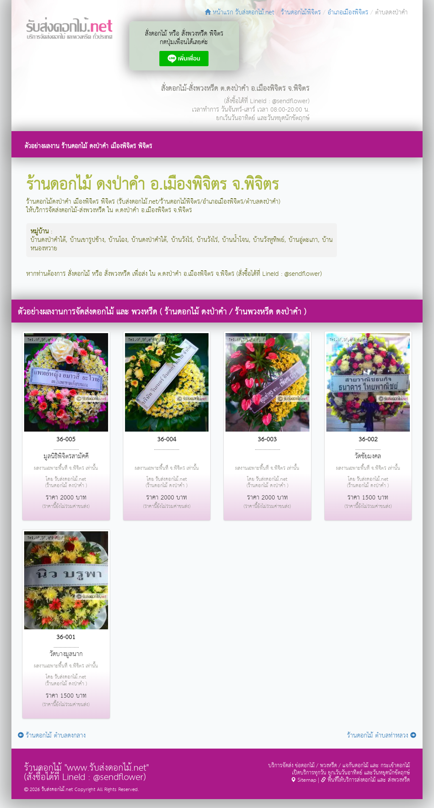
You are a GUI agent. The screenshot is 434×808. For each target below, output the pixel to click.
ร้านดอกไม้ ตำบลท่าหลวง (381, 735)
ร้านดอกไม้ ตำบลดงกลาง (52, 735)
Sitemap (303, 780)
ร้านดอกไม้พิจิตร (301, 12)
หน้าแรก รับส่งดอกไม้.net (239, 12)
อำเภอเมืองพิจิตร (348, 12)
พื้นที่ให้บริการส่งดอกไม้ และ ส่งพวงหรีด (365, 780)
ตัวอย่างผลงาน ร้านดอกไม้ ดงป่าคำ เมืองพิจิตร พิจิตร (88, 146)
